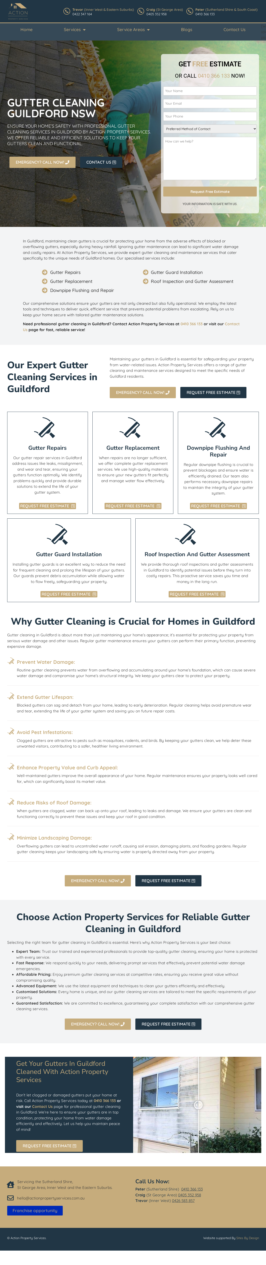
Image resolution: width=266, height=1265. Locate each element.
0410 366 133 (192, 1189)
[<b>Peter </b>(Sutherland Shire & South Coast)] (189, 11)
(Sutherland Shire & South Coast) (226, 9)
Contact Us (235, 29)
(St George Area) (164, 9)
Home (26, 29)
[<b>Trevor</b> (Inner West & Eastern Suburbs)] (66, 11)
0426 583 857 (183, 1200)
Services (75, 29)
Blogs (186, 29)
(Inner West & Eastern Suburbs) (103, 9)
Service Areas (133, 29)
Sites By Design (247, 1238)
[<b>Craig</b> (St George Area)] (140, 11)
